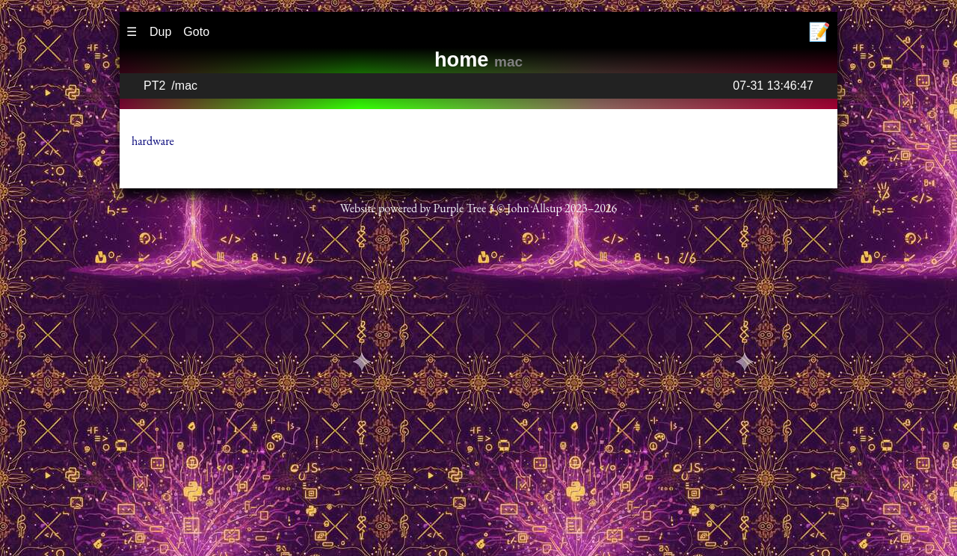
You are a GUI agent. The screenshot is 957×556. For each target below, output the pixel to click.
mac (186, 85)
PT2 (154, 85)
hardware (153, 141)
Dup (160, 31)
